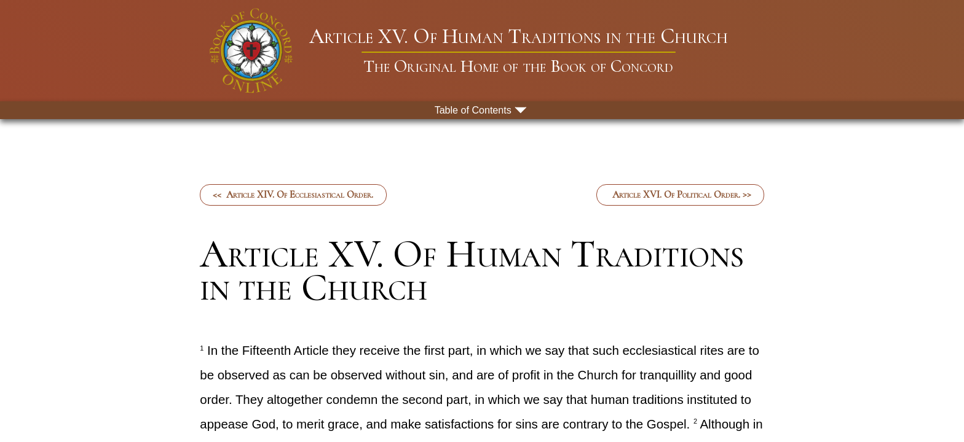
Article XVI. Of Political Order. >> (680, 194)
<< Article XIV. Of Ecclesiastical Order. (293, 194)
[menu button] (482, 110)
